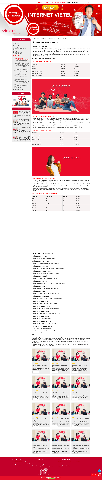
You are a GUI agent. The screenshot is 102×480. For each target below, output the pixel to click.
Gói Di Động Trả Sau (19, 54)
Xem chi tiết (35, 398)
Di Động (62, 2)
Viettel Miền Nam (19, 57)
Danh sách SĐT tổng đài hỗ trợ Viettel (24, 128)
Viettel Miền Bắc (18, 87)
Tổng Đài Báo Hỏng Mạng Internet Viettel (24, 137)
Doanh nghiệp (55, 2)
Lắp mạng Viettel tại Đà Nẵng (22, 62)
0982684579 (65, 462)
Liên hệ (87, 2)
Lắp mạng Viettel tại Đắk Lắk (21, 73)
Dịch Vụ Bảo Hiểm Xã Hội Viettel (46, 466)
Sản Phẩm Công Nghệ (18, 89)
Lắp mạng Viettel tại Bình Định (61, 38)
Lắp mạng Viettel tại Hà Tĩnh (21, 71)
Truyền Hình (46, 2)
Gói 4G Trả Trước (18, 52)
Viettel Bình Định (50, 330)
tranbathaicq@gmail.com (68, 464)
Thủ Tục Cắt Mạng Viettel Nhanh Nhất (24, 120)
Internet (40, 2)
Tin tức (82, 2)
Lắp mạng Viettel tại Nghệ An (22, 63)
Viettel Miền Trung (48, 38)
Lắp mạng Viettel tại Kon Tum (22, 81)
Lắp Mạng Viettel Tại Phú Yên (22, 65)
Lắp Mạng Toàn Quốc (73, 2)
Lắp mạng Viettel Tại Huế (21, 60)
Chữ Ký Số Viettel (18, 47)
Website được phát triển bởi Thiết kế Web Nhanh (51, 477)
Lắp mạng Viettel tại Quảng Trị (22, 64)
